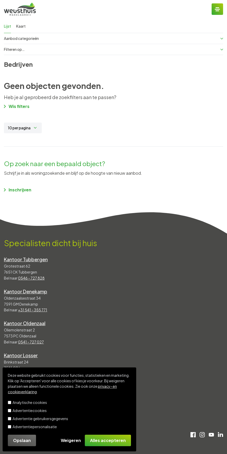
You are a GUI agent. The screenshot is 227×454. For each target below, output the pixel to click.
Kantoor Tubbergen (26, 259)
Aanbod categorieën (113, 38)
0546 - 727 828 (31, 278)
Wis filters (16, 106)
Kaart (21, 26)
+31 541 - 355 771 (32, 309)
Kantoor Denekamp (25, 291)
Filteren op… (113, 49)
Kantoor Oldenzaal (24, 323)
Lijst (7, 26)
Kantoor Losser (21, 355)
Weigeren (71, 440)
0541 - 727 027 (31, 342)
